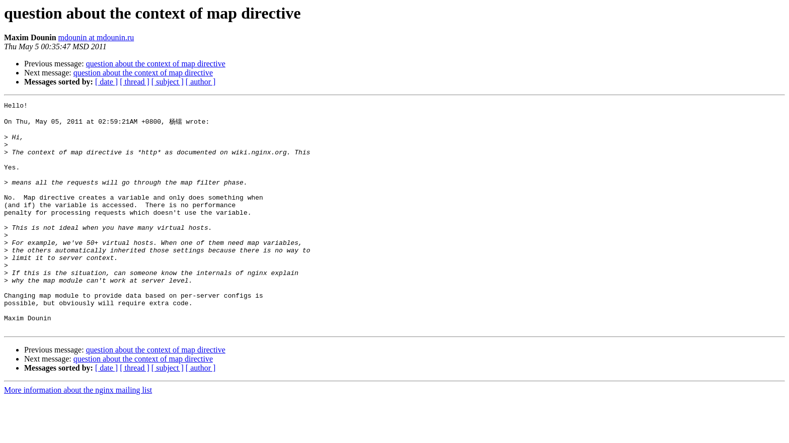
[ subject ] (167, 81)
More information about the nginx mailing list (78, 434)
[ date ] (106, 81)
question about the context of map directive (155, 63)
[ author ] (201, 81)
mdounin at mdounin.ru (96, 37)
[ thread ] (134, 81)
